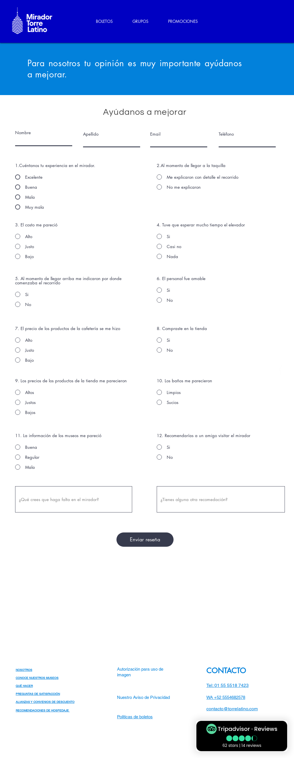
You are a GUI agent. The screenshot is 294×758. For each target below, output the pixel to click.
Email (155, 134)
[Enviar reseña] (145, 539)
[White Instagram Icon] (277, 716)
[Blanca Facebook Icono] (281, 370)
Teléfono (226, 134)
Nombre (23, 132)
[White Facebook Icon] (268, 716)
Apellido (90, 134)
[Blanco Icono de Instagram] (281, 388)
